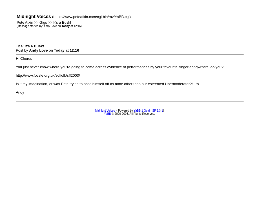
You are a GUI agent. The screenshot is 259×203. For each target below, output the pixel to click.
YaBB (107, 113)
